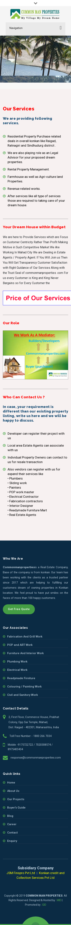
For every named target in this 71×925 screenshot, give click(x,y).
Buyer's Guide (16, 807)
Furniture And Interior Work (25, 653)
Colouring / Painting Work (24, 686)
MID (59, 900)
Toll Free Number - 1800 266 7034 (30, 736)
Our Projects (15, 799)
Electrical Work (17, 670)
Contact (12, 832)
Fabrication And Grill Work (24, 636)
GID (44, 904)
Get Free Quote (19, 609)
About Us (13, 791)
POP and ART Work (20, 645)
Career (11, 824)
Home (11, 62)
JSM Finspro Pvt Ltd (20, 873)
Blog (10, 816)
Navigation (16, 28)
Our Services (25, 62)
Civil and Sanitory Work (22, 695)
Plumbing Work (17, 661)
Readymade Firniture (21, 678)
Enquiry (12, 841)
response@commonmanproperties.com (36, 757)
